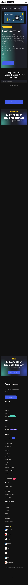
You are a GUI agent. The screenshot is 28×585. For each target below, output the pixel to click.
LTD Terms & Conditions (10, 578)
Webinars (7, 410)
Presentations (7, 518)
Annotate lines (8, 459)
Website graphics (8, 515)
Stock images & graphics (10, 470)
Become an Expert (8, 446)
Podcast (6, 413)
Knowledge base (8, 407)
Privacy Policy (7, 582)
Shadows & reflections (9, 467)
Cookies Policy (17, 582)
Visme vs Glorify (8, 497)
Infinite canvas (8, 464)
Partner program (8, 437)
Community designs (9, 521)
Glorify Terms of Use (9, 573)
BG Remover (7, 456)
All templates (5, 8)
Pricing (6, 423)
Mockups (6, 462)
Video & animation (8, 478)
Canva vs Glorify (8, 489)
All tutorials (7, 405)
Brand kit (6, 473)
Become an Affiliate (9, 440)
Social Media (7, 510)
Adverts (6, 513)
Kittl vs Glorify (7, 491)
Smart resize (7, 475)
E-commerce (7, 507)
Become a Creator (8, 443)
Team (6, 426)
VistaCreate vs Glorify (9, 494)
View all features (8, 453)
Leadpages (7, 429)
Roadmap (7, 416)
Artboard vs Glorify (8, 486)
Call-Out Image (13, 8)
